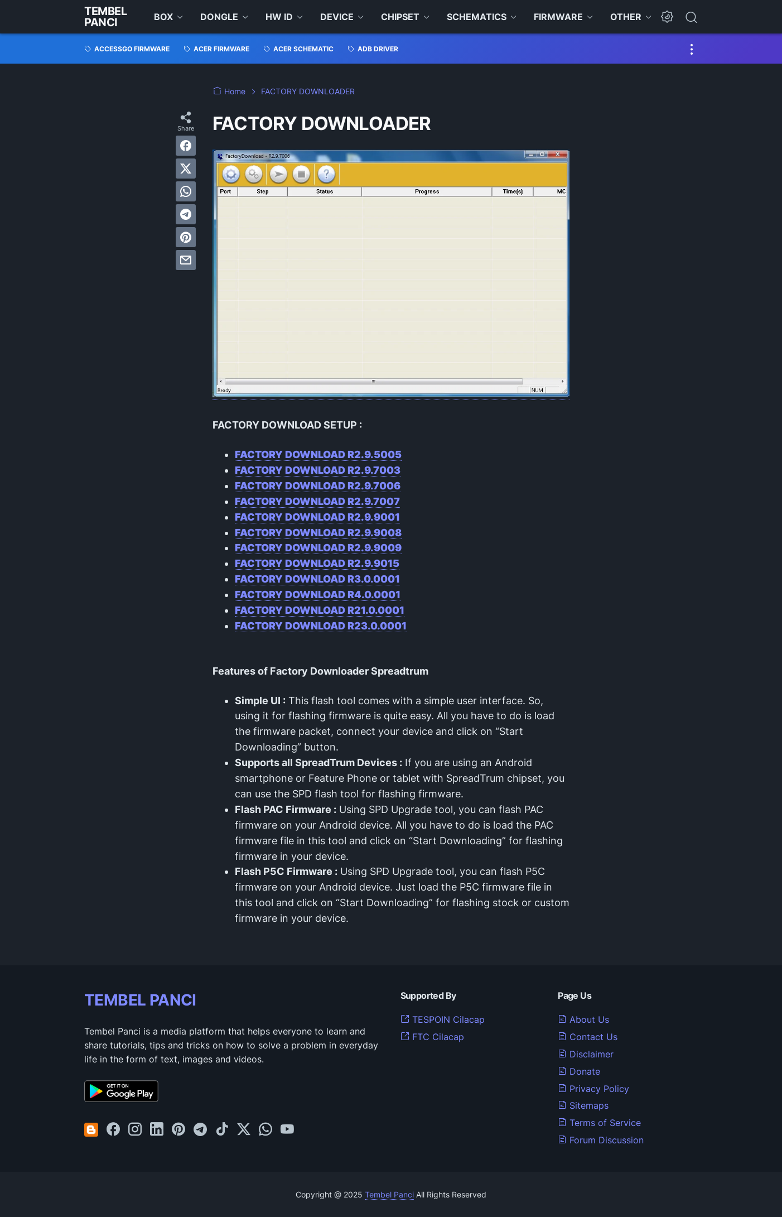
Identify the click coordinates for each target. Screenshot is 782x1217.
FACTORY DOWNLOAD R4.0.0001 (317, 594)
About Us (583, 1019)
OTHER (625, 16)
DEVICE (337, 16)
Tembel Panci (105, 16)
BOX (163, 16)
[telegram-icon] (200, 1130)
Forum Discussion (601, 1140)
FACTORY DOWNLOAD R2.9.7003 (317, 470)
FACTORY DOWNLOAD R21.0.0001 (319, 610)
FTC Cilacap (432, 1036)
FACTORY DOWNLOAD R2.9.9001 (317, 517)
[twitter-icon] (243, 1130)
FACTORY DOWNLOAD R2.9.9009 (318, 548)
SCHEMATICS (476, 16)
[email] (186, 260)
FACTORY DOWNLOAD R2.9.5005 (318, 454)
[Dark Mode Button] (667, 16)
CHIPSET (400, 16)
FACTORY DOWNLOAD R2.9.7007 (317, 501)
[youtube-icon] (287, 1130)
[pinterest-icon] (178, 1130)
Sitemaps (583, 1105)
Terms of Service (599, 1122)
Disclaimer (586, 1054)
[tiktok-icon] (222, 1130)
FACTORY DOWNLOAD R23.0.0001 (321, 626)
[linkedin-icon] (156, 1130)
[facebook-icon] (113, 1130)
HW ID (279, 16)
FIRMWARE (558, 16)
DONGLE (219, 16)
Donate (579, 1071)
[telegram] (186, 214)
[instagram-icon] (135, 1130)
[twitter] (186, 168)
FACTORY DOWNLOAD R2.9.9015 (317, 563)
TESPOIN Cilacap (442, 1019)
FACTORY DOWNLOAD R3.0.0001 (317, 579)
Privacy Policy (593, 1088)
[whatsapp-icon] (265, 1130)
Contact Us (587, 1036)
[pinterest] (186, 237)
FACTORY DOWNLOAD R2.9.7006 (317, 486)
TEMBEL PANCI (140, 999)
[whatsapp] (186, 191)
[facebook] (186, 146)
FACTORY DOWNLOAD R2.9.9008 (318, 532)
